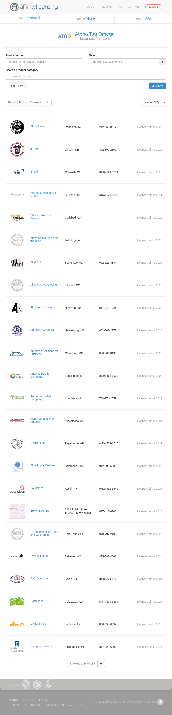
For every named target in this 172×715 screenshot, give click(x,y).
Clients (107, 7)
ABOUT (14, 700)
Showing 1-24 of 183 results (24, 102)
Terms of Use (147, 701)
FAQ (119, 7)
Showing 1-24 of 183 (82, 663)
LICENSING (32, 705)
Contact (133, 7)
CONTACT (29, 700)
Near (92, 55)
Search (158, 85)
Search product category (22, 70)
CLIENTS (15, 705)
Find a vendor (15, 55)
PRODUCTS (51, 705)
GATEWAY (68, 705)
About (91, 7)
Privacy (131, 701)
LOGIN (43, 700)
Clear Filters (15, 85)
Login (153, 7)
